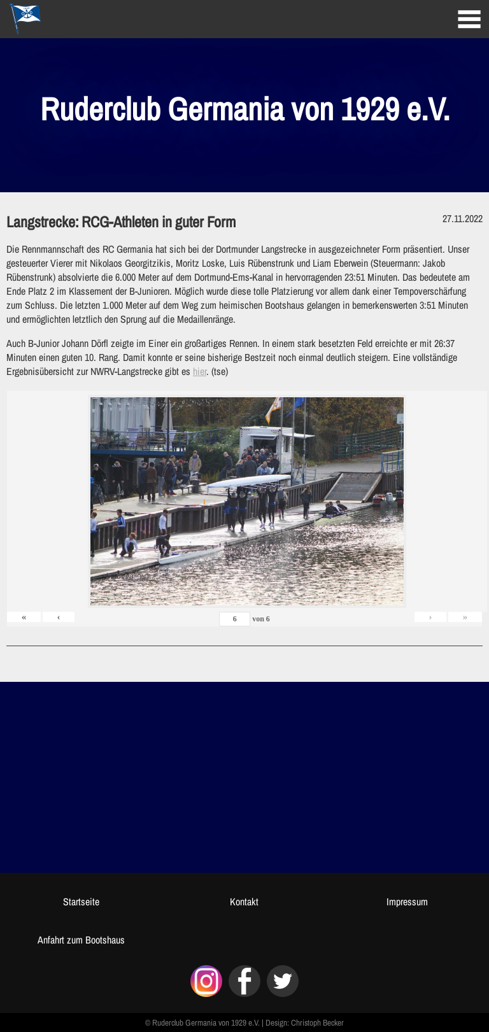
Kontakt (244, 901)
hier (199, 371)
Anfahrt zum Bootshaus (81, 940)
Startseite (81, 901)
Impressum (407, 901)
